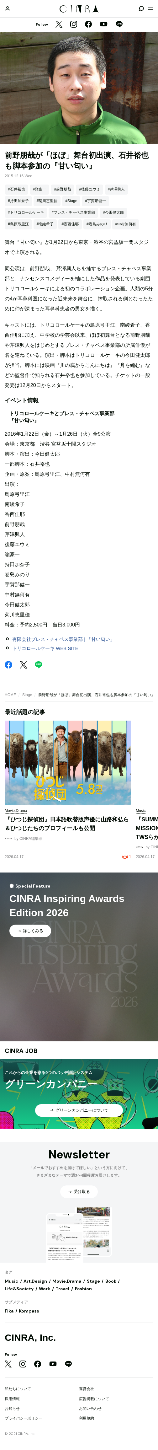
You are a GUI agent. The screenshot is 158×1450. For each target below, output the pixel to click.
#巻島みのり (97, 224)
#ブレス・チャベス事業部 (73, 212)
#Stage (71, 201)
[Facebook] (88, 25)
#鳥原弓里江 (18, 224)
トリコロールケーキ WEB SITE (45, 648)
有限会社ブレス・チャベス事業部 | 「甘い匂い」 (63, 639)
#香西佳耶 (70, 224)
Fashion (83, 1288)
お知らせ (12, 1408)
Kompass (29, 1311)
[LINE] (119, 25)
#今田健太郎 (113, 212)
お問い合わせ (90, 1408)
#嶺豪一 (39, 189)
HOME (10, 695)
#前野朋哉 (62, 189)
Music (11, 1281)
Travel (62, 1288)
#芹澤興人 (116, 189)
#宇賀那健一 (95, 201)
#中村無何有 (125, 224)
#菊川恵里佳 (47, 201)
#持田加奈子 (18, 201)
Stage (27, 695)
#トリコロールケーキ (26, 212)
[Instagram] (73, 25)
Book (110, 1281)
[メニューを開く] (150, 8)
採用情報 (12, 1399)
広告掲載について (94, 1399)
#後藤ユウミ (89, 189)
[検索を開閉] (141, 8)
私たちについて (18, 1389)
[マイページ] (7, 8)
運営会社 (86, 1389)
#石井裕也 (16, 189)
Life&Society (19, 1288)
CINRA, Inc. (30, 1337)
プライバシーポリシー (23, 1418)
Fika (9, 1311)
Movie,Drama (66, 1281)
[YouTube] (104, 25)
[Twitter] (58, 25)
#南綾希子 (45, 224)
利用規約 (86, 1418)
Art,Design (35, 1281)
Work (44, 1288)
